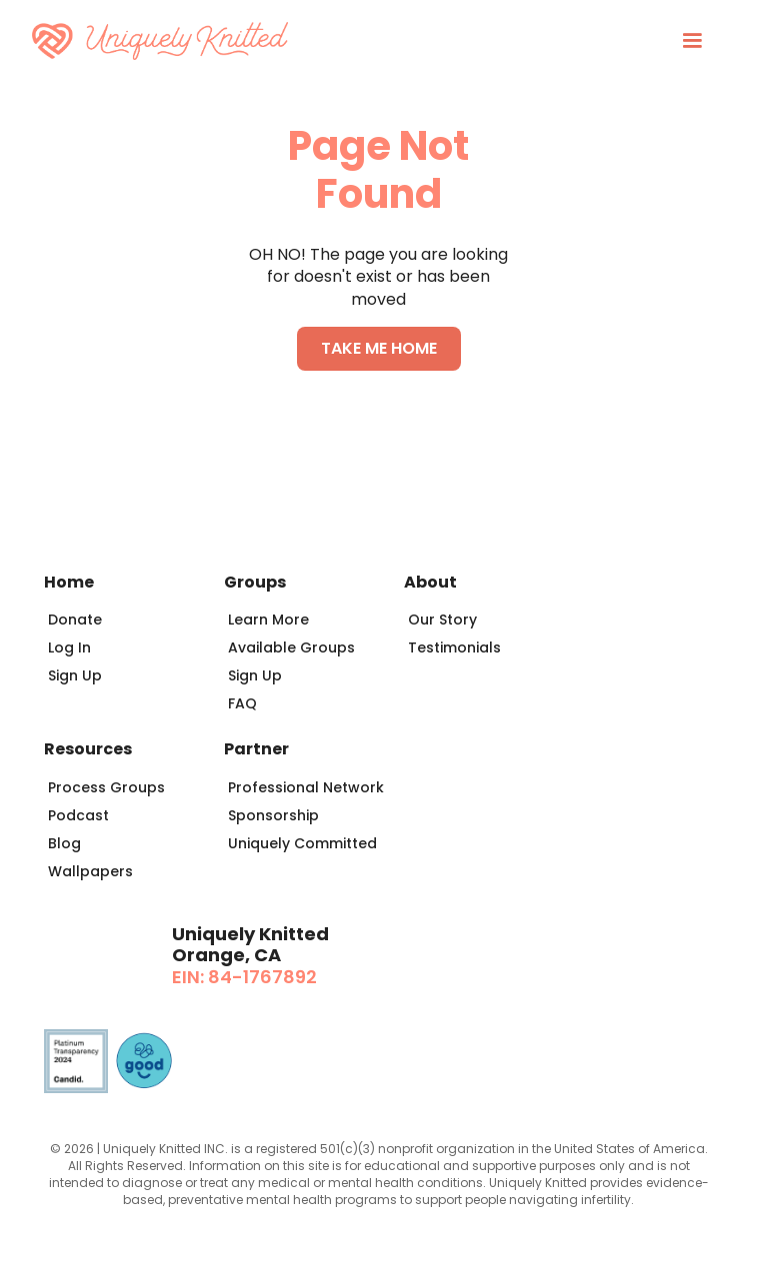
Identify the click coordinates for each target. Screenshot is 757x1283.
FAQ (242, 703)
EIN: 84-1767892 (244, 976)
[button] (692, 41)
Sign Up (75, 675)
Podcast (78, 815)
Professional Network (306, 787)
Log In (69, 647)
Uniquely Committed (302, 843)
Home (69, 582)
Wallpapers (90, 871)
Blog (64, 843)
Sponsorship (273, 815)
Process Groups (106, 787)
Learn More (268, 620)
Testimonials (454, 647)
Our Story (442, 620)
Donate (75, 620)
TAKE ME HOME (379, 348)
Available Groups (291, 647)
